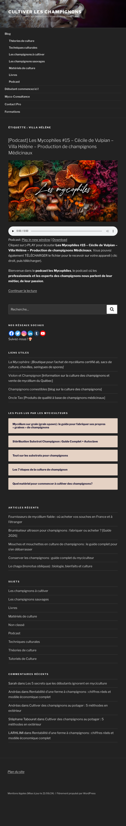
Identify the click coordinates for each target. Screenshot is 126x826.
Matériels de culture (22, 68)
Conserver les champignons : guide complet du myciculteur (51, 558)
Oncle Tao (15, 398)
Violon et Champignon (24, 375)
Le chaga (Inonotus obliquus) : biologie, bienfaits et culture (50, 566)
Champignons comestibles (27, 389)
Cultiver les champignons (45, 11)
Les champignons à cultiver (27, 54)
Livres (13, 75)
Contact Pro (13, 104)
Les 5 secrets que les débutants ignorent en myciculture (66, 683)
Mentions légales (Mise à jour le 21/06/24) (31, 793)
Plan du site (16, 772)
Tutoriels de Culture (22, 659)
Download (59, 240)
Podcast (14, 81)
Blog (8, 33)
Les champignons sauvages (27, 61)
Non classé (16, 625)
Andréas (14, 692)
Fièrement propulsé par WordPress (76, 793)
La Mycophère (18, 362)
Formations (12, 111)
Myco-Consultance (17, 96)
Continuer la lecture (22, 291)
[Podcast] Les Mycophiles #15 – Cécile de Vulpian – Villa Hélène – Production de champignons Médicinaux (60, 147)
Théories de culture (21, 41)
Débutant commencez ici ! (22, 89)
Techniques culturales (23, 47)
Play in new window (36, 240)
